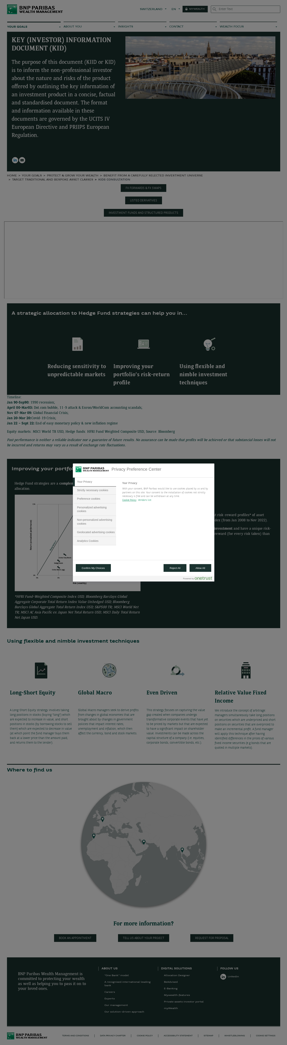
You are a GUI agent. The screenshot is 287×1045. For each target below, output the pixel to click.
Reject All (175, 568)
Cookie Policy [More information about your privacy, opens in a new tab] (129, 500)
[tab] (94, 482)
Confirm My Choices (93, 568)
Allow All (200, 568)
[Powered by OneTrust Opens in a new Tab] (197, 579)
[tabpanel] (166, 492)
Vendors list (144, 500)
